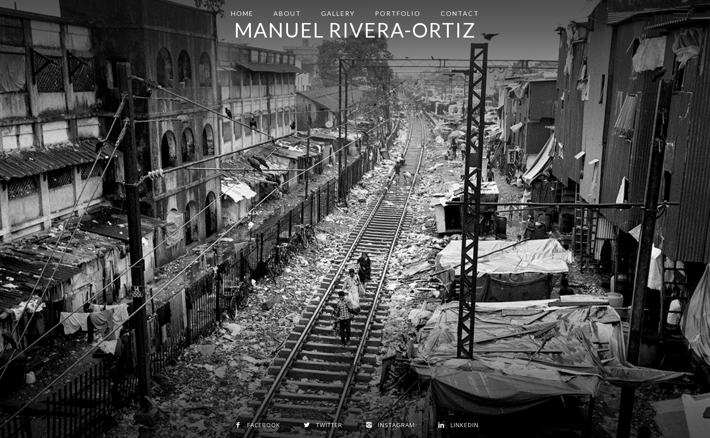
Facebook (255, 425)
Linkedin (457, 425)
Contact (460, 13)
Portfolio (398, 13)
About (287, 13)
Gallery (338, 13)
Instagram (388, 425)
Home (242, 13)
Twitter (321, 425)
